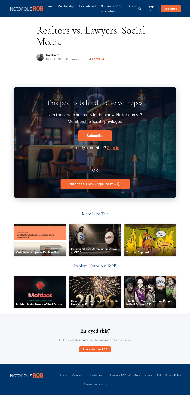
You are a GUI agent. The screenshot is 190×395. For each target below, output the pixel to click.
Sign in (113, 147)
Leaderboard (87, 6)
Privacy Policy (173, 375)
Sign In (151, 8)
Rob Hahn (52, 55)
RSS (159, 375)
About (133, 6)
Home (48, 6)
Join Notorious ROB (95, 349)
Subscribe (170, 8)
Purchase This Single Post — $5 (95, 184)
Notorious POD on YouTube (124, 375)
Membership (66, 6)
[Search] (139, 8)
